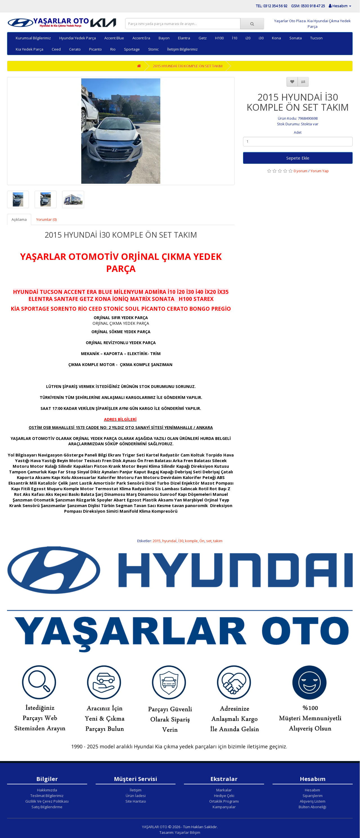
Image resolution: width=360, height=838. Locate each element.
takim (217, 540)
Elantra (184, 37)
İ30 (180, 540)
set (209, 540)
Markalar (224, 789)
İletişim (135, 789)
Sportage (132, 49)
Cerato (75, 49)
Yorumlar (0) (46, 219)
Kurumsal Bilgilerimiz (33, 37)
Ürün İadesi (136, 795)
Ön (201, 540)
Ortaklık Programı (224, 801)
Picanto (95, 49)
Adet (298, 132)
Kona (276, 37)
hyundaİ (169, 540)
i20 (248, 37)
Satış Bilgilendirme (47, 806)
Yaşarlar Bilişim (187, 832)
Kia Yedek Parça (29, 49)
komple (191, 540)
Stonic (153, 49)
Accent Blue (114, 37)
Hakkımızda (47, 789)
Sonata (295, 37)
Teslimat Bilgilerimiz (47, 795)
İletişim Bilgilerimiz (182, 49)
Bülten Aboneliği (312, 806)
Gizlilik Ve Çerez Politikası (47, 801)
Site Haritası (135, 801)
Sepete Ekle (297, 158)
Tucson (316, 37)
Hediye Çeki (224, 795)
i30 (261, 37)
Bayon (164, 37)
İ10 (234, 37)
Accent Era (141, 37)
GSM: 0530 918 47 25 (308, 5)
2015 (157, 540)
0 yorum (300, 170)
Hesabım (312, 789)
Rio (113, 49)
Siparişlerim (313, 795)
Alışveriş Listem (312, 801)
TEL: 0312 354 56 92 (271, 5)
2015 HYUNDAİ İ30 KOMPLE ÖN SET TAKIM (187, 66)
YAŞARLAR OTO (154, 826)
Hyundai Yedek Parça (77, 37)
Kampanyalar (224, 806)
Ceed (56, 49)
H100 (219, 37)
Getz (203, 37)
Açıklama (19, 219)
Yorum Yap (319, 170)
